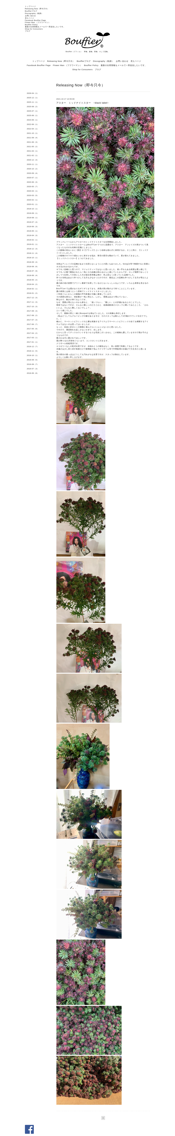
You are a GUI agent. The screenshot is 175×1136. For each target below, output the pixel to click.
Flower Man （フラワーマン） (37, 22)
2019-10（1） (33, 209)
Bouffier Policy (31, 25)
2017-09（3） (33, 311)
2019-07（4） (33, 222)
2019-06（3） (33, 227)
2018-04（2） (33, 284)
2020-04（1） (33, 191)
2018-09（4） (33, 262)
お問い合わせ (30, 16)
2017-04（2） (33, 333)
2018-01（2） (33, 293)
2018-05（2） (33, 280)
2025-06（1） (33, 115)
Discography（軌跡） (34, 13)
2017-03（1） (33, 338)
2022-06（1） (33, 124)
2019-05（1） (33, 231)
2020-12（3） (33, 160)
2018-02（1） (33, 289)
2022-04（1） (33, 129)
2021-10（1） (33, 133)
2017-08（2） (33, 315)
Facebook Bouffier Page (35, 20)
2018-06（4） (33, 275)
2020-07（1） (33, 178)
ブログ (27, 31)
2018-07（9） (33, 271)
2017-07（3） (33, 320)
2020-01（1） (33, 204)
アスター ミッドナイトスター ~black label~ (82, 103)
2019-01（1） (33, 244)
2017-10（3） (33, 306)
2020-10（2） (33, 169)
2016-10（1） (33, 355)
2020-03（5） (33, 195)
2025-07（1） (33, 111)
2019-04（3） (33, 235)
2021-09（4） (33, 138)
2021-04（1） (33, 151)
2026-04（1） (33, 93)
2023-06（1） (33, 120)
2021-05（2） (33, 147)
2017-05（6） (33, 329)
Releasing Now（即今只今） (37, 9)
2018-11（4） (33, 253)
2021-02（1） (33, 155)
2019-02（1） (33, 240)
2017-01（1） (33, 342)
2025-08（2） (33, 107)
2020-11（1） (33, 164)
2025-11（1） (33, 102)
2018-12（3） (33, 249)
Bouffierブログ (31, 11)
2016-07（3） (33, 369)
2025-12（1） (33, 98)
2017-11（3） (33, 302)
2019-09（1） (33, 213)
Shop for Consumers (34, 29)
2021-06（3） (33, 142)
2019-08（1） (33, 218)
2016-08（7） (33, 364)
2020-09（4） (33, 173)
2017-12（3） (33, 298)
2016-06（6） (33, 373)
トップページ (30, 6)
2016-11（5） (33, 351)
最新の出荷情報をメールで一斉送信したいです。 (45, 27)
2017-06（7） (33, 324)
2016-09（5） (33, 360)
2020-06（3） (33, 182)
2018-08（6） (33, 267)
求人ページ (29, 18)
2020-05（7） (33, 187)
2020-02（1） (33, 200)
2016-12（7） (33, 346)
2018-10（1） (33, 258)
